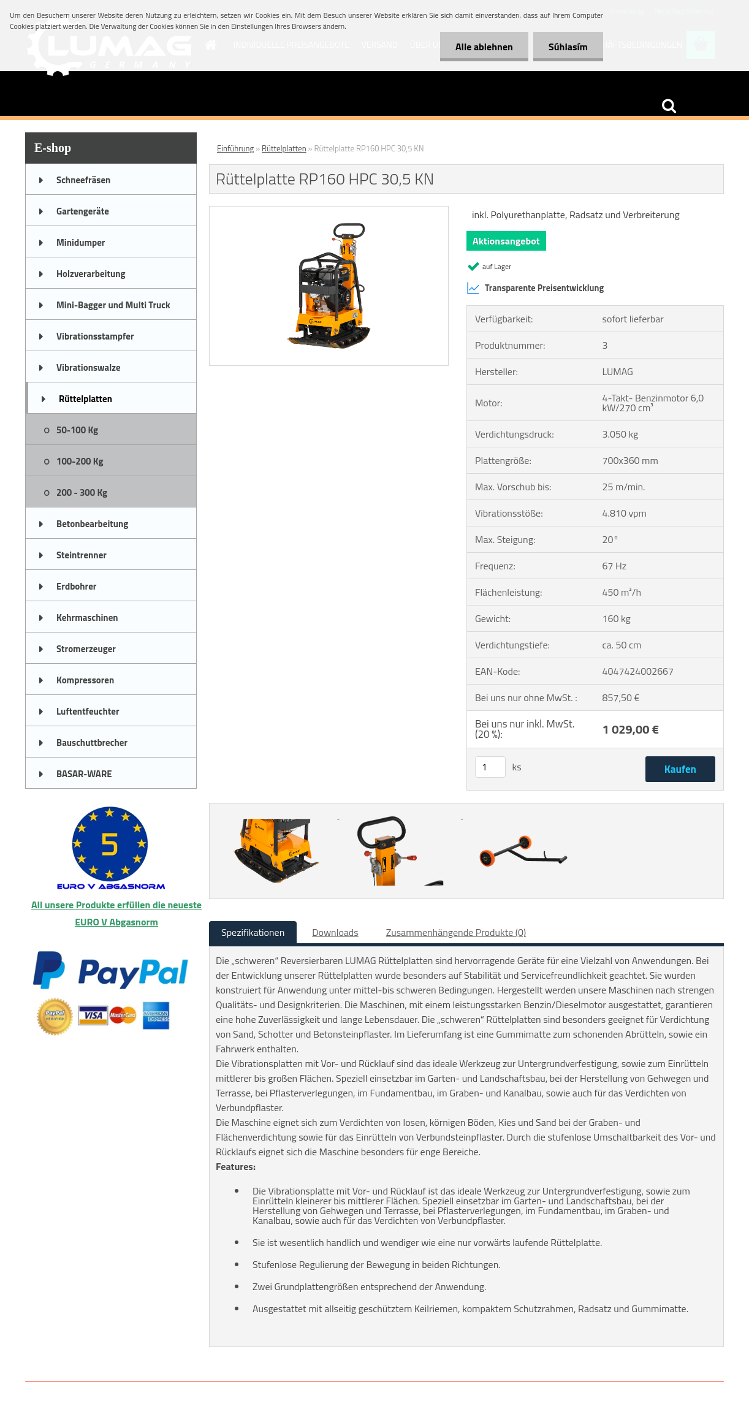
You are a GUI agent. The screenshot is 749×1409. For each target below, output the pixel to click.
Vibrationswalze (88, 367)
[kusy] (490, 767)
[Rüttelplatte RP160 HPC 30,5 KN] (329, 211)
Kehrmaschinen (87, 617)
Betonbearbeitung (92, 524)
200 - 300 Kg (81, 492)
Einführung (235, 148)
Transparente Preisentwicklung (535, 288)
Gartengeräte (82, 211)
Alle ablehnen (484, 46)
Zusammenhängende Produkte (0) (456, 932)
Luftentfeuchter (88, 711)
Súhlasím (568, 46)
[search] (669, 106)
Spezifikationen (252, 932)
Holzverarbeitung (91, 274)
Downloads (335, 932)
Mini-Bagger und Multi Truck (113, 305)
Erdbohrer (76, 586)
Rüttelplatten (85, 399)
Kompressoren (85, 680)
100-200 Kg (79, 461)
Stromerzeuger (86, 649)
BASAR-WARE (84, 774)
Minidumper (80, 242)
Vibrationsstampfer (95, 336)
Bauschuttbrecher (91, 742)
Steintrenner (81, 555)
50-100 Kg (77, 430)
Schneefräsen (83, 180)
